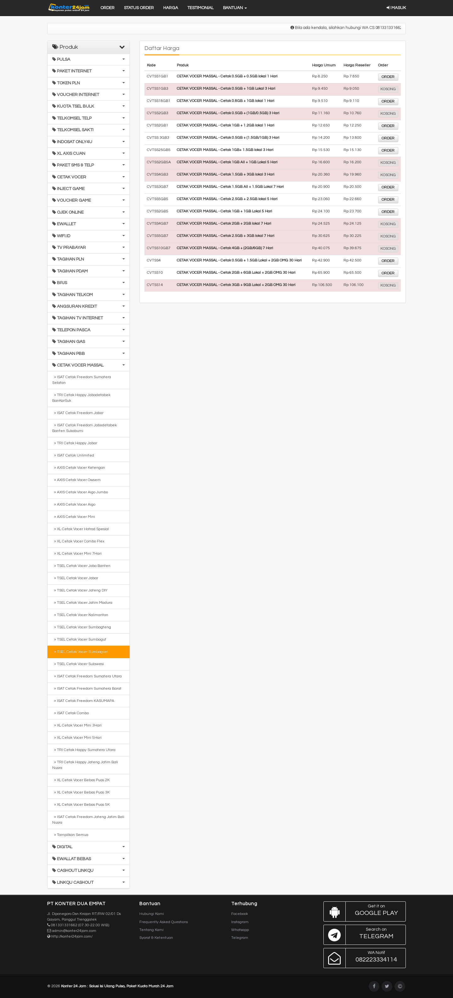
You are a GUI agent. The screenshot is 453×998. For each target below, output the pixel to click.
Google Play (363, 911)
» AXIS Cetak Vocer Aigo (73, 504)
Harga (170, 8)
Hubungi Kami (151, 914)
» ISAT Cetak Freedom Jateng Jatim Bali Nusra (88, 820)
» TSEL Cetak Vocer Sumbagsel (80, 652)
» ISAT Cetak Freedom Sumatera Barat (86, 689)
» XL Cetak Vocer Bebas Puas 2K (81, 780)
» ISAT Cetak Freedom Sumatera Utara (87, 676)
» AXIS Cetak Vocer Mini (73, 517)
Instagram (240, 922)
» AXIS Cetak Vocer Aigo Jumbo (80, 492)
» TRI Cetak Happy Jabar (74, 443)
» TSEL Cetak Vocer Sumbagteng (81, 627)
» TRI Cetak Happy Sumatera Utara (83, 750)
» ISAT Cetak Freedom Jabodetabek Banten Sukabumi (84, 428)
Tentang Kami (151, 930)
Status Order (139, 8)
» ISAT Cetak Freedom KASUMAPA (83, 701)
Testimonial (200, 8)
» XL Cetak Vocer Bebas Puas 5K (81, 805)
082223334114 (363, 958)
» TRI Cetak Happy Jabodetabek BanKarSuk (81, 398)
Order (107, 8)
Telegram (239, 938)
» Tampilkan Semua (70, 835)
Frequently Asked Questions (163, 922)
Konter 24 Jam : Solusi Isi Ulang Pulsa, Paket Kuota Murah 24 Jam (117, 986)
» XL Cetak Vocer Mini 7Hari (77, 554)
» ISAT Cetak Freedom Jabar (77, 413)
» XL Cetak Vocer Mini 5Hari (77, 738)
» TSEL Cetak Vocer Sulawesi (78, 664)
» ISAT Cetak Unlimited (73, 455)
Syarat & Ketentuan (156, 938)
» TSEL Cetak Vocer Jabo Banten (81, 566)
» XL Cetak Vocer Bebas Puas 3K (81, 792)
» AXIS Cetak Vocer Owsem (76, 480)
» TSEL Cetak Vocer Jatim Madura (82, 603)
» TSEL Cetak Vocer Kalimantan (80, 615)
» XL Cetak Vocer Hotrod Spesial (80, 529)
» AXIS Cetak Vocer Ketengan (78, 468)
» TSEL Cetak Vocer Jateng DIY (79, 590)
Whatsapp (240, 930)
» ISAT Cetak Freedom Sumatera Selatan (81, 380)
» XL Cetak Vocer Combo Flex (78, 541)
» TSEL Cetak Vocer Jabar (75, 578)
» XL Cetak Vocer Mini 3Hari (77, 725)
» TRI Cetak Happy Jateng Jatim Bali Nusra (85, 765)
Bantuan (235, 8)
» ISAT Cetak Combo (70, 713)
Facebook (239, 914)
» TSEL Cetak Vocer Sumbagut (79, 639)
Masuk (396, 8)
